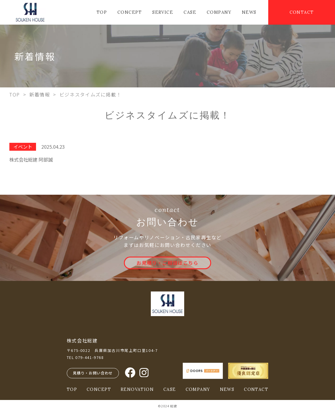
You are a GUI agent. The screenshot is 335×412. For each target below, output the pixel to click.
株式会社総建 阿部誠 (31, 159)
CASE (190, 12)
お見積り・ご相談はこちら (167, 262)
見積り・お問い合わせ (93, 373)
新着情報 (39, 94)
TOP (102, 12)
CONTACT (302, 12)
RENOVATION (137, 389)
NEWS (249, 12)
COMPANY (219, 12)
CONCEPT (129, 12)
